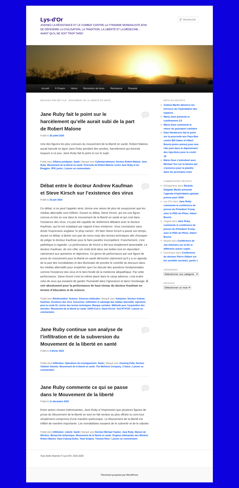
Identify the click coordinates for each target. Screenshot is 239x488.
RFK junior (57, 168)
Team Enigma (87, 438)
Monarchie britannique (63, 435)
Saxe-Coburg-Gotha (67, 438)
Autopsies (120, 298)
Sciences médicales (89, 298)
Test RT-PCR (123, 308)
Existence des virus (61, 302)
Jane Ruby (128, 432)
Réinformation (60, 298)
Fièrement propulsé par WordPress (119, 475)
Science (73, 298)
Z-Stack (126, 366)
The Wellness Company (108, 366)
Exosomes (79, 302)
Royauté (132, 88)
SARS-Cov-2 (93, 308)
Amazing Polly (127, 363)
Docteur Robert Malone (128, 161)
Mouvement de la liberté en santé (65, 165)
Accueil (45, 88)
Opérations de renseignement (80, 363)
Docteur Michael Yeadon (108, 432)
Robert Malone (48, 438)
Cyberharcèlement (105, 161)
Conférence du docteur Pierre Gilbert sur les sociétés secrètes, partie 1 (181, 256)
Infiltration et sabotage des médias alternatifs (110, 302)
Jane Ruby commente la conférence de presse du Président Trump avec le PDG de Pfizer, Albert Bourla (180, 209)
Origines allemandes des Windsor (130, 435)
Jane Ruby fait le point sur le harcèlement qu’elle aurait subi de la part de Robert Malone (87, 121)
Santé (77, 161)
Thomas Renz (102, 438)
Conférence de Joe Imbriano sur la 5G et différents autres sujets (179, 244)
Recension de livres (93, 88)
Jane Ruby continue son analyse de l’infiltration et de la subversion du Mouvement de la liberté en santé (81, 337)
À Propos (60, 88)
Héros (74, 88)
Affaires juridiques (62, 161)
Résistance (116, 88)
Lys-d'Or (51, 19)
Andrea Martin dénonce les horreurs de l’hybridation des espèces (180, 109)
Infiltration (58, 363)
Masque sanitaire (101, 305)
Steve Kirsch (108, 308)
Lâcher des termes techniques (75, 305)
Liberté (68, 432)
